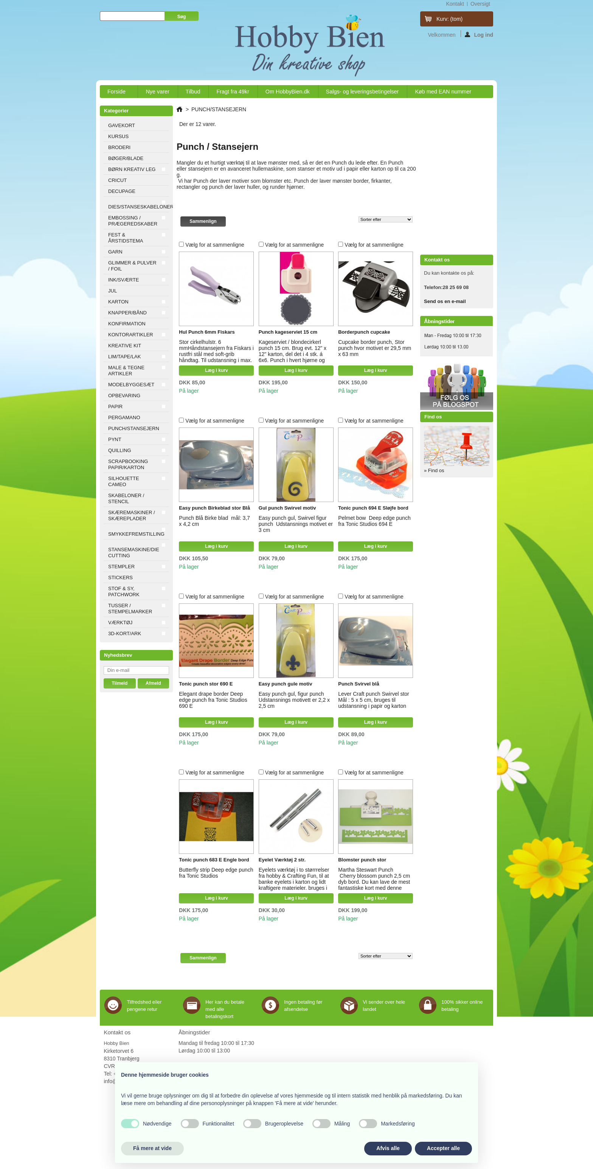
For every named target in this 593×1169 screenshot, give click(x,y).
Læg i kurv (216, 370)
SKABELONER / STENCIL (126, 498)
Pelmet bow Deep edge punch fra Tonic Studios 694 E (374, 521)
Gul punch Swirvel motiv (287, 508)
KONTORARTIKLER (130, 334)
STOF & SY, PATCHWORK (124, 591)
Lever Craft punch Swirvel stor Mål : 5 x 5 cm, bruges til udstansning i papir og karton (373, 700)
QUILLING (119, 450)
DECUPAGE (121, 191)
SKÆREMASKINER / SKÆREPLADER (131, 515)
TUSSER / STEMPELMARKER (130, 608)
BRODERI (119, 147)
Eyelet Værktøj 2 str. (282, 860)
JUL (112, 291)
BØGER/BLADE (125, 158)
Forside (117, 93)
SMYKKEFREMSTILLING (136, 534)
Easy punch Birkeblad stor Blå (214, 508)
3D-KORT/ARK (124, 633)
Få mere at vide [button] (152, 1148)
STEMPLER (121, 566)
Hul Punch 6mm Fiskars (206, 332)
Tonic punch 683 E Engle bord (214, 860)
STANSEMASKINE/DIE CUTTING (133, 552)
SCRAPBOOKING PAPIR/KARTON (128, 464)
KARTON (118, 302)
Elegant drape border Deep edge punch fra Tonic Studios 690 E (213, 700)
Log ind (479, 34)
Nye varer (157, 92)
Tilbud (193, 92)
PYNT (114, 439)
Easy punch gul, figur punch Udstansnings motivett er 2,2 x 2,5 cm (294, 700)
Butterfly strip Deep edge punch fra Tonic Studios (216, 873)
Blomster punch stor (362, 860)
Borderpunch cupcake (364, 332)
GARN (115, 252)
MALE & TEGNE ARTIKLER (126, 370)
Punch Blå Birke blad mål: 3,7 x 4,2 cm (214, 521)
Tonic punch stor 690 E (206, 684)
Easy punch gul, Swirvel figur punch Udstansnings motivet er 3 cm (296, 524)
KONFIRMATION (127, 323)
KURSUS (118, 136)
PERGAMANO (124, 417)
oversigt (480, 4)
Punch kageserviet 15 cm (288, 332)
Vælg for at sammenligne (214, 245)
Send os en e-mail (445, 301)
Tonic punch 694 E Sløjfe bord (373, 508)
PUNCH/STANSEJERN (133, 428)
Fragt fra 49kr (232, 92)
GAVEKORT (121, 125)
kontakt (455, 4)
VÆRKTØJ (120, 622)
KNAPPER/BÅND (127, 313)
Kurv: (449, 19)
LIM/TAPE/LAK (124, 356)
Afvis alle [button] (387, 1148)
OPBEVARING (124, 395)
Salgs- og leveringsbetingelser (362, 92)
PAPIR (115, 406)
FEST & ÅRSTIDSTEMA (125, 238)
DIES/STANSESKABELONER (138, 207)
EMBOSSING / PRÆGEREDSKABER (132, 221)
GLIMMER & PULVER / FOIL (132, 266)
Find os (433, 417)
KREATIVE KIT (124, 345)
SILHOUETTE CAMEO (123, 481)
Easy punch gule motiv (285, 684)
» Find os (434, 470)
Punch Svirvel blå (358, 684)
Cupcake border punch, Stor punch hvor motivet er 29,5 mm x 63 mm (374, 348)
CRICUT (117, 180)
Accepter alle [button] (443, 1148)
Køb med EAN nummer (443, 92)
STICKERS (120, 577)
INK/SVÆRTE (123, 280)
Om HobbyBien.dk (287, 92)
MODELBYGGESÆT (131, 384)
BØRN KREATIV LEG (131, 169)
